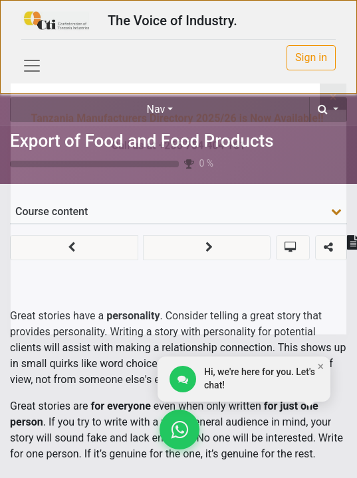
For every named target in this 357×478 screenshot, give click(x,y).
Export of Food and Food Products (142, 141)
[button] (328, 109)
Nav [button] (156, 109)
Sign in (311, 57)
